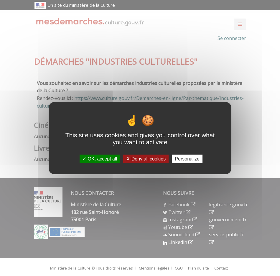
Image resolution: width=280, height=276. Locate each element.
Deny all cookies (146, 158)
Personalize (187, 158)
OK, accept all (100, 158)
